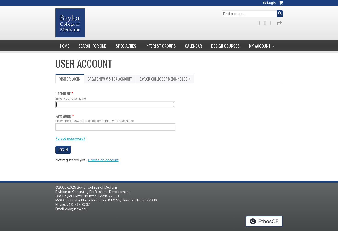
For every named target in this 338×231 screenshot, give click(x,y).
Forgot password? (70, 138)
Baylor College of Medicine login (164, 79)
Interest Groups (160, 45)
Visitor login (71, 79)
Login (271, 2)
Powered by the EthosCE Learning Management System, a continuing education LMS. (264, 221)
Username (63, 93)
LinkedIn (272, 22)
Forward (279, 22)
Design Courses (225, 45)
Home (64, 45)
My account (259, 45)
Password (63, 116)
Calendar (193, 45)
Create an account (103, 160)
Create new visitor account (110, 79)
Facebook (260, 22)
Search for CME (92, 45)
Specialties (126, 45)
